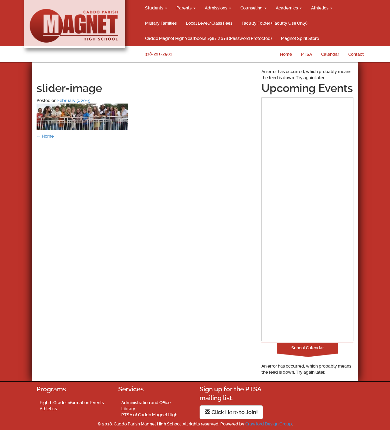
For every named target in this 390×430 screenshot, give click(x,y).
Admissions (218, 7)
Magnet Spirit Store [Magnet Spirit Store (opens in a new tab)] (300, 38)
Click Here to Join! (231, 412)
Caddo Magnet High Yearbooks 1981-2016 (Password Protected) (208, 38)
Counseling (253, 7)
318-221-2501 (158, 53)
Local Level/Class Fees (209, 23)
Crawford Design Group (268, 423)
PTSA (306, 54)
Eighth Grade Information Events (72, 402)
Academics (289, 7)
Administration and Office (146, 402)
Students (156, 7)
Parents (186, 7)
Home (286, 54)
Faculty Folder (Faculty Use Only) (274, 23)
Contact (356, 54)
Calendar (330, 54)
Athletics (321, 7)
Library (128, 408)
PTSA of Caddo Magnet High (149, 414)
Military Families (161, 23)
